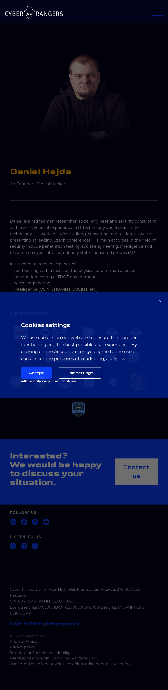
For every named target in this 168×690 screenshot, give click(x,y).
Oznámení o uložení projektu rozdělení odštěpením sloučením (70, 664)
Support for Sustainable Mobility (40, 653)
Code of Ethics (27, 623)
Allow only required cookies (48, 381)
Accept (36, 373)
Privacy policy (63, 623)
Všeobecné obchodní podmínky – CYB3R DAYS (54, 658)
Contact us (136, 472)
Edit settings (79, 373)
